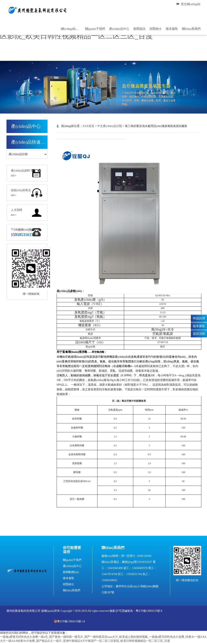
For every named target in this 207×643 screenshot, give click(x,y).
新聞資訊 (139, 28)
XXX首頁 (88, 126)
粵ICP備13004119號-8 (149, 610)
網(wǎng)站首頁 (71, 28)
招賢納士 (156, 28)
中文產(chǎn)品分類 (109, 126)
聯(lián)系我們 (191, 28)
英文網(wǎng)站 (188, 4)
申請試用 (199, 318)
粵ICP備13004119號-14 (69, 621)
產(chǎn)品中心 (119, 28)
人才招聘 (27, 212)
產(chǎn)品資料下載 (27, 173)
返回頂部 (199, 333)
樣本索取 (172, 28)
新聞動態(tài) (71, 572)
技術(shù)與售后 (27, 193)
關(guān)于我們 (95, 28)
